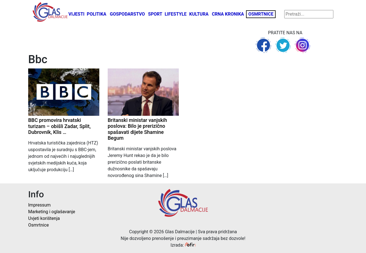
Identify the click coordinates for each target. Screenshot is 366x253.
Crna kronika (228, 14)
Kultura (198, 14)
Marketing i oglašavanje (51, 211)
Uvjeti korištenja (44, 218)
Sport (155, 14)
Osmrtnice (260, 14)
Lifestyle (176, 14)
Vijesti (76, 14)
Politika (96, 14)
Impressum (39, 205)
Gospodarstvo (127, 14)
